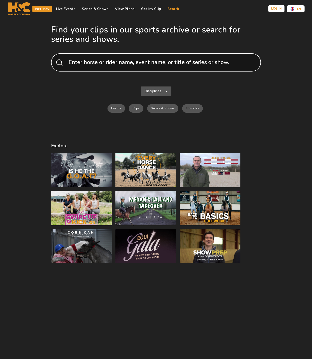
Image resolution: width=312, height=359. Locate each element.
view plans (125, 9)
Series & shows (95, 9)
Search (173, 9)
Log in (276, 9)
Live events (65, 9)
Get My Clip (151, 9)
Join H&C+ (42, 9)
